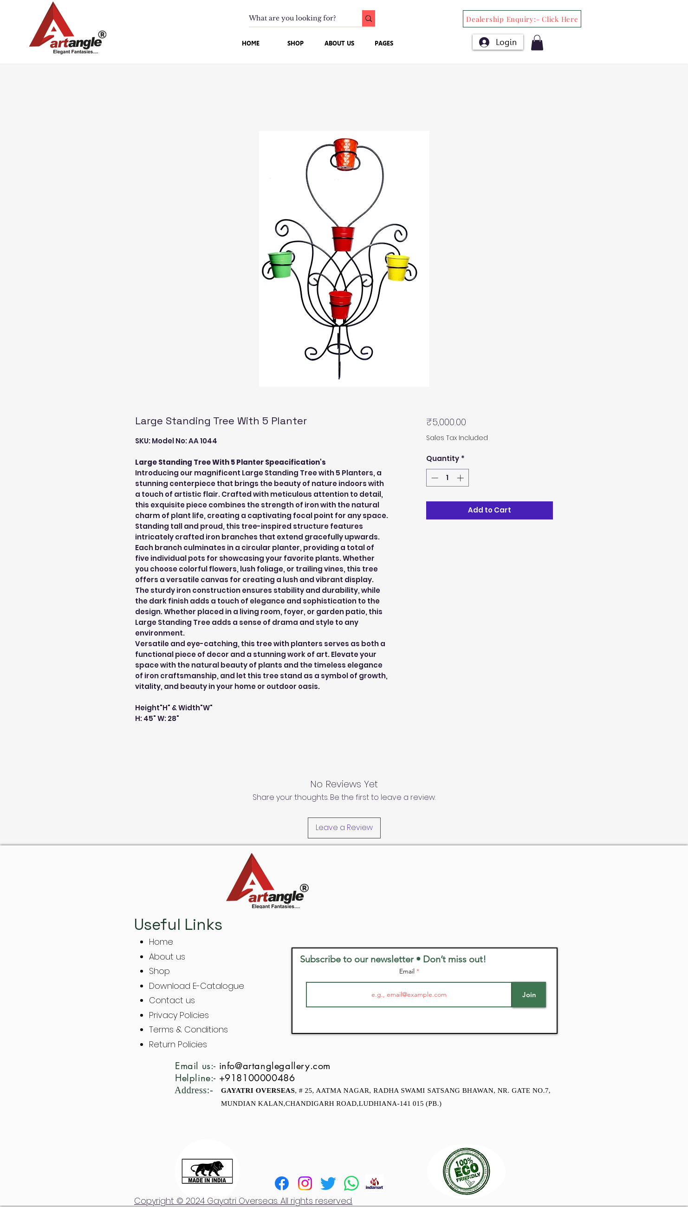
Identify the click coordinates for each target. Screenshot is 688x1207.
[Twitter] (328, 1183)
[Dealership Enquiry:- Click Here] (522, 18)
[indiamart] (374, 1183)
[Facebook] (282, 1183)
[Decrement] (434, 478)
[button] (537, 42)
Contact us (172, 1000)
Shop (159, 971)
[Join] (529, 994)
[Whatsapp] (351, 1183)
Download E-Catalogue (196, 986)
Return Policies (178, 1044)
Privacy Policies (180, 1015)
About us (167, 956)
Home (161, 941)
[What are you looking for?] (296, 18)
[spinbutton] (447, 478)
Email (407, 971)
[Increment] (461, 478)
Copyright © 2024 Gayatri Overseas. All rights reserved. (243, 1201)
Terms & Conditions (188, 1029)
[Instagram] (305, 1183)
